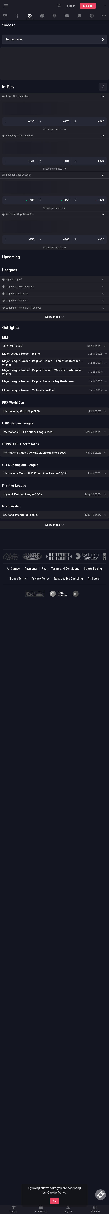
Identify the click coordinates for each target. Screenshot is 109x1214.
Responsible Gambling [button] (68, 578)
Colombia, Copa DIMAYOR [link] (19, 214)
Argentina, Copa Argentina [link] (20, 286)
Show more (54, 316)
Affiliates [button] (93, 578)
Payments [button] (31, 568)
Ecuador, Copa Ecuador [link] (18, 174)
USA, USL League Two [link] (17, 96)
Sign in (71, 5)
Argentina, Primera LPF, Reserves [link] (23, 307)
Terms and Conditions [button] (65, 568)
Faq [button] (44, 568)
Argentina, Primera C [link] (17, 300)
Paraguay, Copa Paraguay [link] (19, 135)
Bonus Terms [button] (18, 578)
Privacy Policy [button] (40, 578)
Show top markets (54, 129)
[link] (5, 16)
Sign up (87, 5)
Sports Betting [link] (93, 568)
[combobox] (101, 6)
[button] (54, 96)
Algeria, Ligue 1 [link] (14, 279)
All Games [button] (13, 568)
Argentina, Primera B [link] (17, 293)
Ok (54, 1201)
